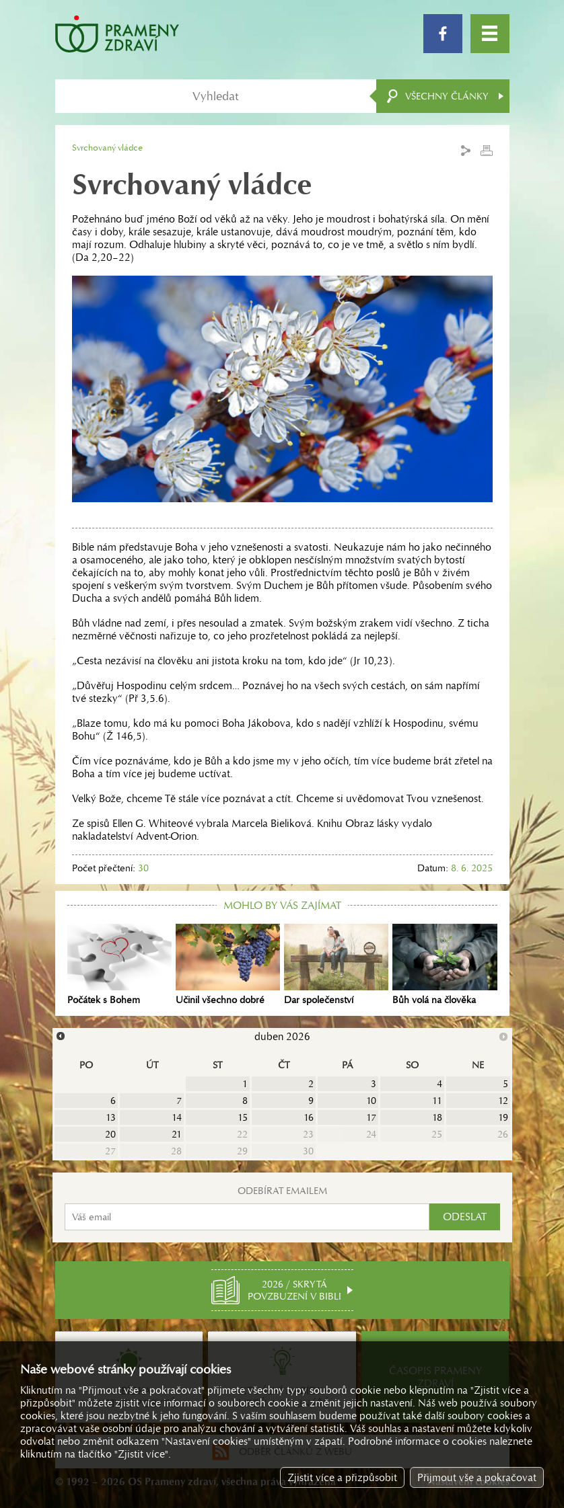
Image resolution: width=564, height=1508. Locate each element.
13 (111, 1117)
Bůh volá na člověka (444, 965)
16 (309, 1117)
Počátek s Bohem (119, 965)
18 (437, 1117)
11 (437, 1101)
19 (503, 1117)
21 (177, 1134)
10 (371, 1101)
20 (110, 1134)
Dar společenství (336, 965)
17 (371, 1117)
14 (177, 1117)
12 (503, 1101)
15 (243, 1117)
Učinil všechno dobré (228, 965)
